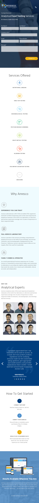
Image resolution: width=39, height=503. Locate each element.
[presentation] (2, 364)
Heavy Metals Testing (19, 137)
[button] (15, 379)
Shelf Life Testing (19, 97)
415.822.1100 (36, 7)
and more (19, 176)
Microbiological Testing (19, 110)
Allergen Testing (19, 150)
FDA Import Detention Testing (19, 163)
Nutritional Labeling (19, 84)
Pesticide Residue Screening (19, 123)
